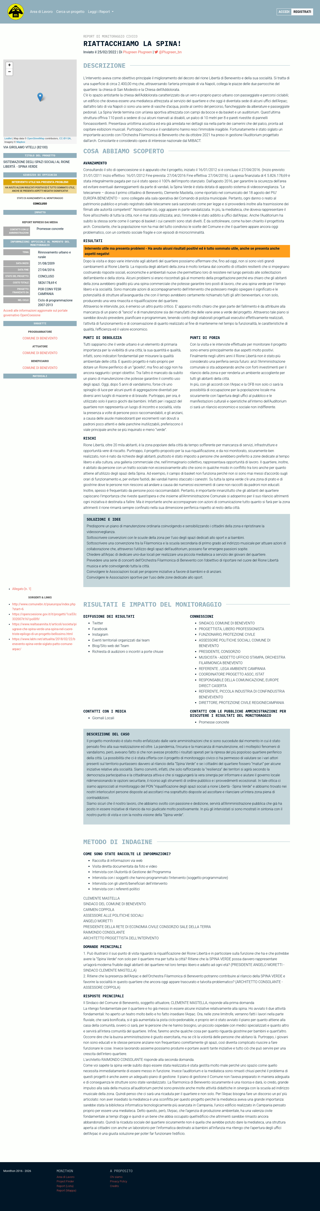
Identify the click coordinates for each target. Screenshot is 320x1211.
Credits (114, 1186)
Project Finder (65, 1181)
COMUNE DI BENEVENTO (39, 338)
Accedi (284, 12)
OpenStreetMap (35, 138)
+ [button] (9, 65)
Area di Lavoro (41, 12)
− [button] (9, 72)
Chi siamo (116, 1177)
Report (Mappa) (66, 1190)
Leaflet (8, 138)
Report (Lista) (65, 1186)
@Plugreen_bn (168, 52)
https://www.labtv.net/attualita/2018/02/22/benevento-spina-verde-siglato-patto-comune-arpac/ (43, 644)
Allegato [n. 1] (21, 589)
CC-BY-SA (65, 138)
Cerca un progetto (70, 12)
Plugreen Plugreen (137, 52)
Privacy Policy (118, 1181)
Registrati (302, 12)
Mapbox (20, 142)
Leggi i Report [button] (99, 12)
